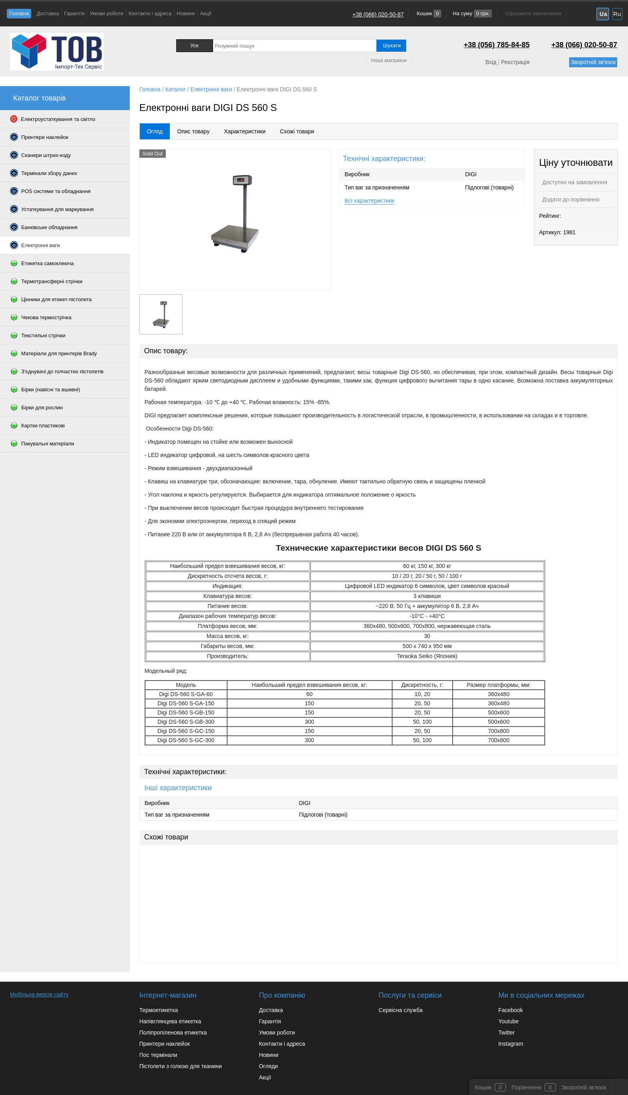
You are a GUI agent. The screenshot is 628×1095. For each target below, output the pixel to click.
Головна (19, 13)
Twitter (506, 1032)
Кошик (428, 13)
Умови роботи (106, 13)
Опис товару (193, 131)
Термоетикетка (158, 1010)
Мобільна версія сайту (39, 994)
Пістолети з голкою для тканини (180, 1066)
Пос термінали (158, 1055)
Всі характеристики (369, 200)
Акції (205, 13)
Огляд (155, 131)
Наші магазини (389, 60)
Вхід (490, 62)
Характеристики (245, 131)
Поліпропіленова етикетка (173, 1032)
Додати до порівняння (570, 199)
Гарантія (74, 13)
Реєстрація (515, 62)
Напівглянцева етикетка (170, 1021)
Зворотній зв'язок (593, 62)
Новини (186, 13)
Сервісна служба (400, 1010)
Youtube (508, 1021)
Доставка (47, 13)
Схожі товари (297, 131)
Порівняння (526, 1087)
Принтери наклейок (164, 1044)
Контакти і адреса (150, 13)
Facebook (510, 1010)
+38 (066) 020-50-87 (378, 14)
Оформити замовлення (533, 13)
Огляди (268, 1066)
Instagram (510, 1044)
